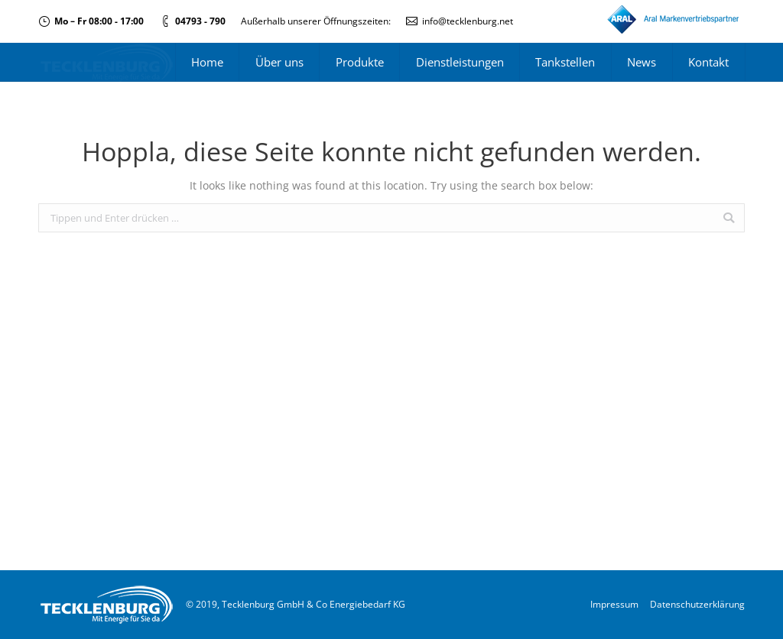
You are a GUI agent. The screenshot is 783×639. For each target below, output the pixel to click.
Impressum (614, 604)
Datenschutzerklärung (697, 604)
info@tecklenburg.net (467, 21)
